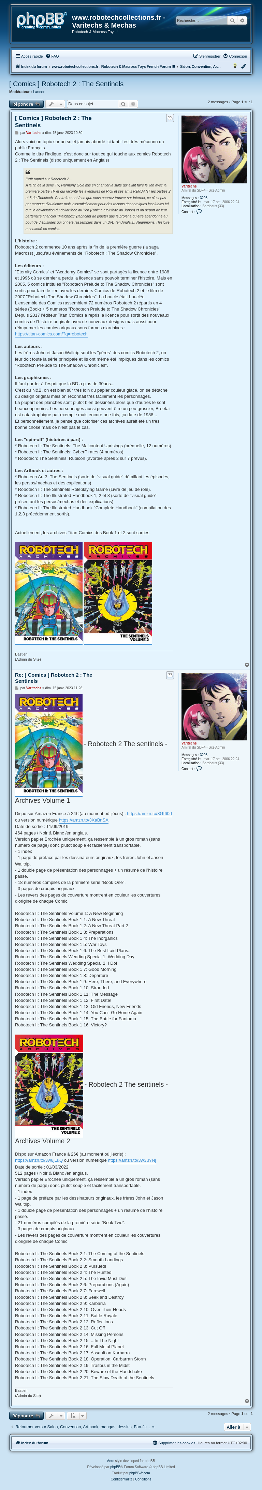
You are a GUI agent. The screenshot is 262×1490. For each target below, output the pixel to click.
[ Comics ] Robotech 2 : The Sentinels (66, 84)
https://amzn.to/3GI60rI (149, 813)
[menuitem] (52, 56)
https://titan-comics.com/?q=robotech (51, 333)
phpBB (115, 1467)
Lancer (39, 92)
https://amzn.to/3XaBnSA (83, 820)
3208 (203, 198)
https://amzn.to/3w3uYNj (132, 1160)
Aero (110, 1461)
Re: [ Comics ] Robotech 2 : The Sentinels (53, 678)
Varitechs (188, 186)
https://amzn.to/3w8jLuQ (39, 1160)
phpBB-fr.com (139, 1473)
